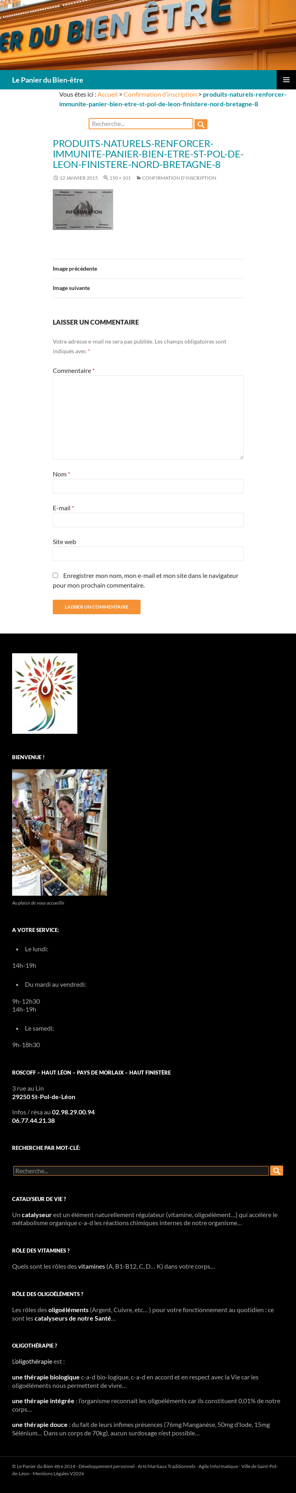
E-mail (63, 507)
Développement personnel (107, 1466)
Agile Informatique (218, 1466)
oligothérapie (33, 1361)
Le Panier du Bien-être (47, 79)
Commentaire (74, 370)
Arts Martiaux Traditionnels (166, 1466)
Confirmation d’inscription (160, 94)
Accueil (107, 94)
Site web (64, 541)
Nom (61, 474)
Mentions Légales (51, 1473)
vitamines (91, 1266)
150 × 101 (120, 178)
